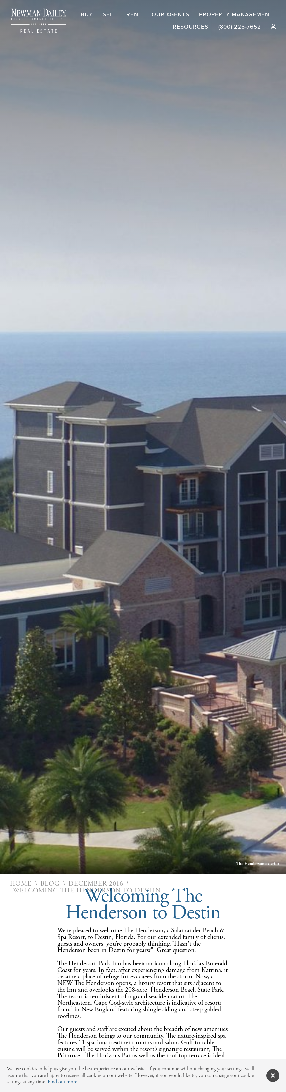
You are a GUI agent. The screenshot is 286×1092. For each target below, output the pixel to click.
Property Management (236, 14)
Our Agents (170, 14)
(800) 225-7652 (239, 27)
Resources (190, 27)
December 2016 (95, 884)
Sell (110, 14)
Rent (134, 14)
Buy (87, 14)
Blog (50, 884)
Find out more (62, 1082)
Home (21, 884)
